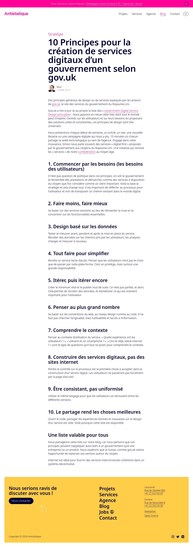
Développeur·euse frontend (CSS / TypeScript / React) (114, 3)
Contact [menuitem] (175, 14)
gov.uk (56, 104)
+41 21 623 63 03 (153, 493)
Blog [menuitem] (163, 14)
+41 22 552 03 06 (153, 505)
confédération (87, 152)
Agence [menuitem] (151, 14)
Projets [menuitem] (123, 14)
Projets (107, 489)
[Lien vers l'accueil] (16, 14)
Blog (104, 506)
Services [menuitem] (137, 14)
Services (108, 494)
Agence (107, 500)
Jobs (106, 512)
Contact (108, 518)
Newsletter (150, 511)
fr (186, 14)
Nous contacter (21, 501)
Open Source (151, 515)
